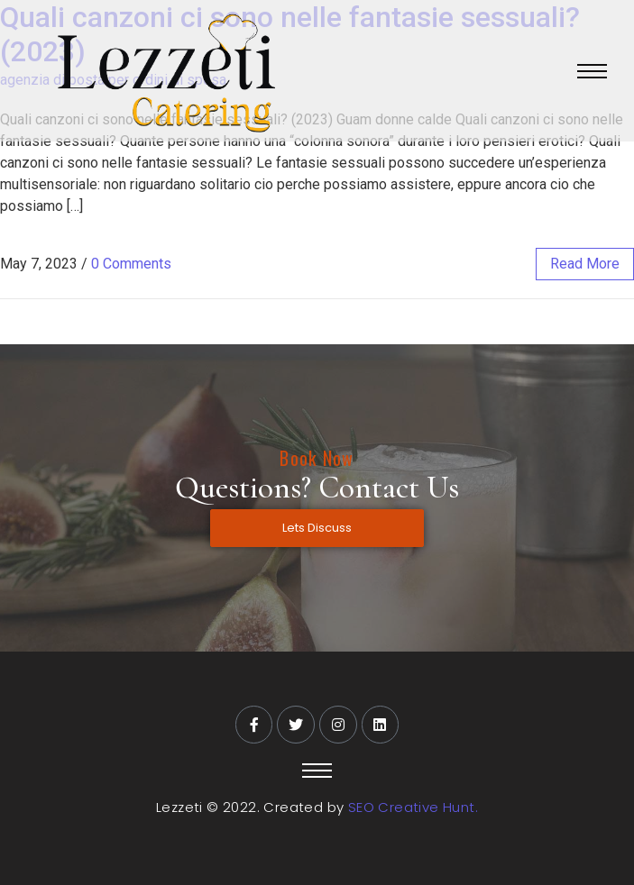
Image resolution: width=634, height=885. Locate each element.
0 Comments (131, 263)
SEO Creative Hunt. (413, 807)
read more (585, 263)
